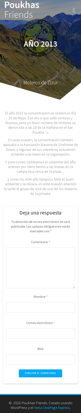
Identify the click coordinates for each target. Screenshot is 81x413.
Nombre (41, 297)
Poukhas (21, 9)
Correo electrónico (40, 323)
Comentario (40, 242)
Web (40, 349)
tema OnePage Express (52, 407)
